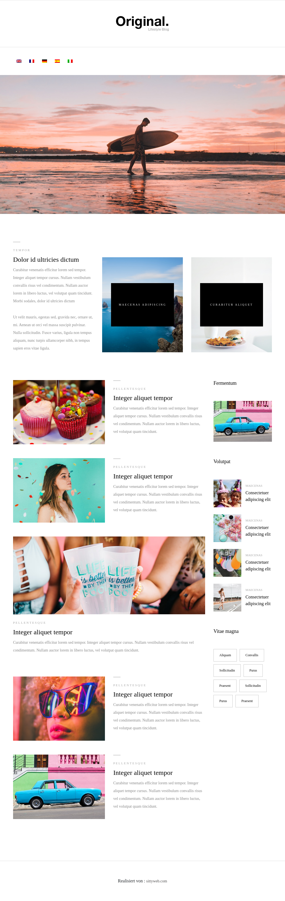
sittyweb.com (156, 881)
